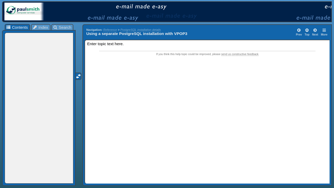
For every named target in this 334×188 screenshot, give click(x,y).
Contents (17, 27)
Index (40, 27)
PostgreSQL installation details (140, 29)
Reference (110, 29)
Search (62, 27)
